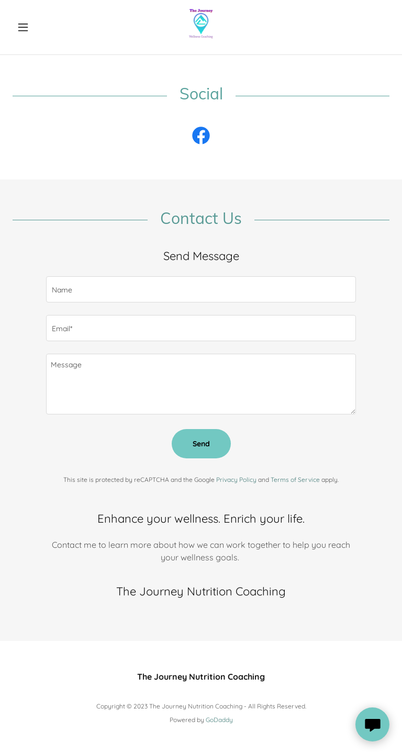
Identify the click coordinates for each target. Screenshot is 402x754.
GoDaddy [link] (219, 720)
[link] (201, 27)
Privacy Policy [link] (236, 479)
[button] (41, 27)
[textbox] (201, 289)
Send (201, 443)
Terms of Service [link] (295, 479)
